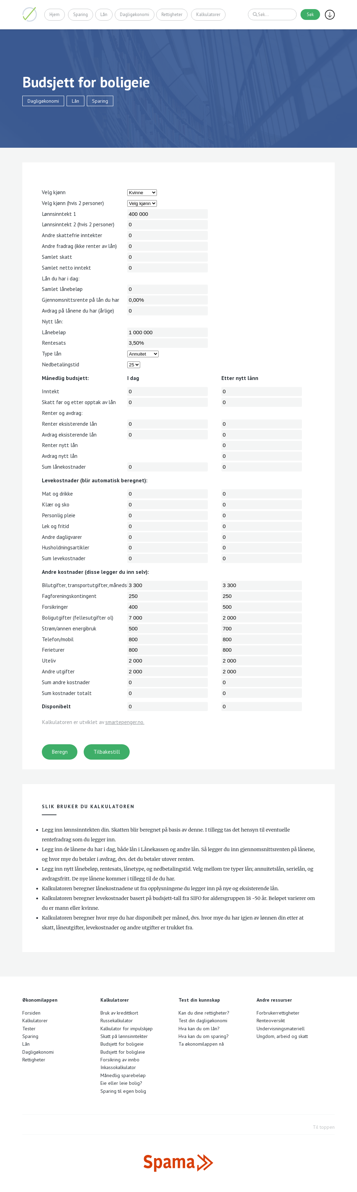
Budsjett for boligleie (122, 1052)
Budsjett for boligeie (122, 1044)
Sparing (81, 14)
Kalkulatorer (208, 14)
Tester (29, 1028)
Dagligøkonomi (134, 14)
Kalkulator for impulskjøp (126, 1028)
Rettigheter (171, 14)
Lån (103, 14)
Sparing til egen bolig (123, 1091)
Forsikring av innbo (119, 1059)
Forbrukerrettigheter (278, 1013)
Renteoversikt (271, 1020)
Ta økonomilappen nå (201, 1044)
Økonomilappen (29, 14)
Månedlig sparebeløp (123, 1075)
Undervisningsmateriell (281, 1028)
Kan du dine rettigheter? (203, 1013)
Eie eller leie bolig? (121, 1083)
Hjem (55, 14)
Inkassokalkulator (118, 1067)
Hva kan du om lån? (199, 1028)
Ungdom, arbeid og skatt (282, 1036)
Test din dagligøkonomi (202, 1020)
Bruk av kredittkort (119, 1013)
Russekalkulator (116, 1020)
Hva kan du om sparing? (203, 1036)
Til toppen (324, 1127)
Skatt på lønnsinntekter (124, 1036)
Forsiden (31, 1013)
